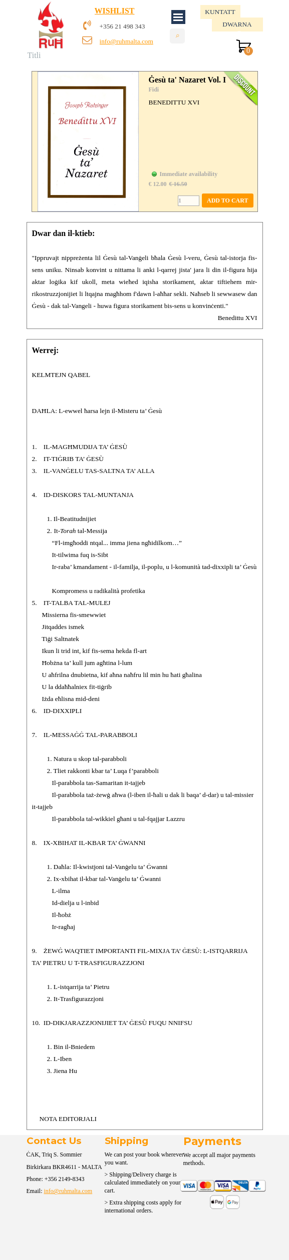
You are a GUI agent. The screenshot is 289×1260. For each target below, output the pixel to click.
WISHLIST (115, 10)
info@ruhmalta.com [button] (126, 41)
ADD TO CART (227, 200)
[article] (145, 141)
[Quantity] (188, 201)
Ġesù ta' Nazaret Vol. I (187, 80)
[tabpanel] (139, 26)
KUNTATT (220, 12)
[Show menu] (178, 17)
